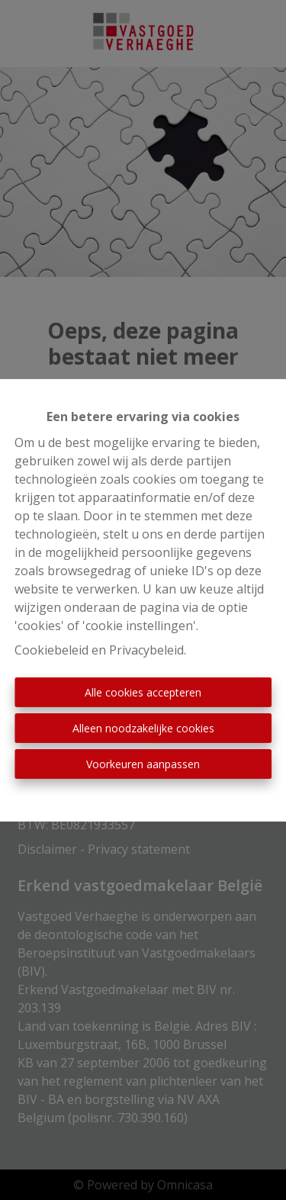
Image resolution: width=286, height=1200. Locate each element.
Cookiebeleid (51, 650)
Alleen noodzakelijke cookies (143, 728)
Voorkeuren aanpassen (143, 764)
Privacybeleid (146, 650)
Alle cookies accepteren (143, 692)
